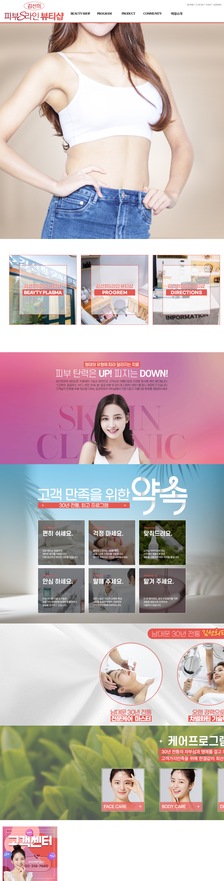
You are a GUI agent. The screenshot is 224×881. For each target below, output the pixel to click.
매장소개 (176, 13)
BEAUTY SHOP (80, 13)
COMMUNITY (152, 13)
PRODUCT (128, 13)
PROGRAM (104, 13)
